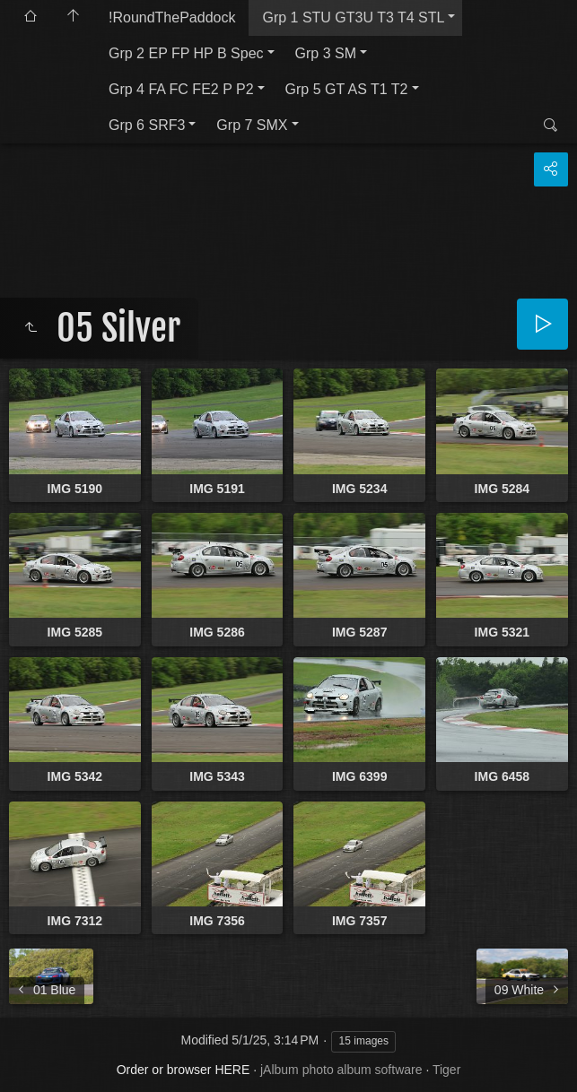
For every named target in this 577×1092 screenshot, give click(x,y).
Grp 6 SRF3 (147, 125)
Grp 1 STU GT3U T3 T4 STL (353, 17)
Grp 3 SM (325, 53)
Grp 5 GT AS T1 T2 (346, 89)
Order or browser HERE (183, 1069)
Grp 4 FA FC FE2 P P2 (181, 89)
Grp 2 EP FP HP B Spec (186, 53)
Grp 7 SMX (251, 125)
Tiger (446, 1069)
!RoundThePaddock (172, 17)
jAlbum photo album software (341, 1069)
